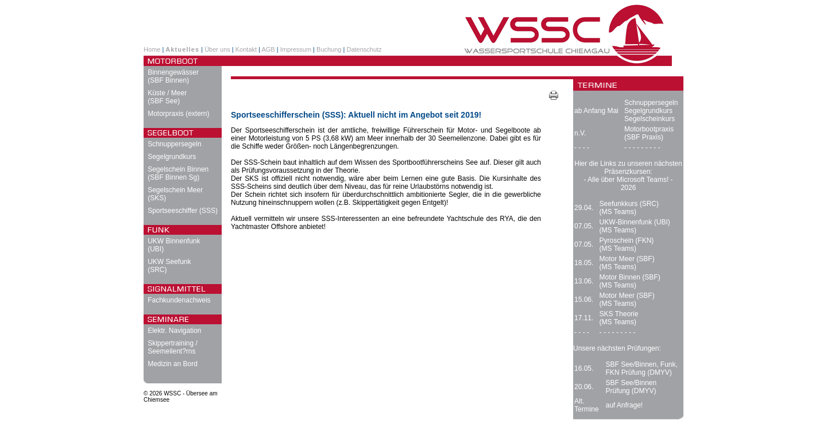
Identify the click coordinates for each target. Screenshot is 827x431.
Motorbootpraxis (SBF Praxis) (649, 133)
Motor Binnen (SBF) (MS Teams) (630, 281)
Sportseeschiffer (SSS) (183, 211)
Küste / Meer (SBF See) (167, 97)
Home (152, 49)
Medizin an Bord (173, 364)
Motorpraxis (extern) (178, 114)
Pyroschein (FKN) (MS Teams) (627, 244)
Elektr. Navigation (174, 331)
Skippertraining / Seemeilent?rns (173, 347)
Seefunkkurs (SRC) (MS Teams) (629, 208)
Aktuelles (182, 49)
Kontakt (246, 49)
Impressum (295, 49)
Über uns (217, 49)
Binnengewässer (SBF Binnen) (173, 76)
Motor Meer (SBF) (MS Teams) (627, 263)
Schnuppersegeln (174, 144)
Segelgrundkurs (172, 157)
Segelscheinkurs (649, 119)
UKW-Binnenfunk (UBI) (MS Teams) (635, 226)
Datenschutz (363, 49)
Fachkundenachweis (179, 300)
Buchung (328, 49)
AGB (268, 49)
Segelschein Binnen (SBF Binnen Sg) (178, 173)
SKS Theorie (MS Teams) (619, 318)
